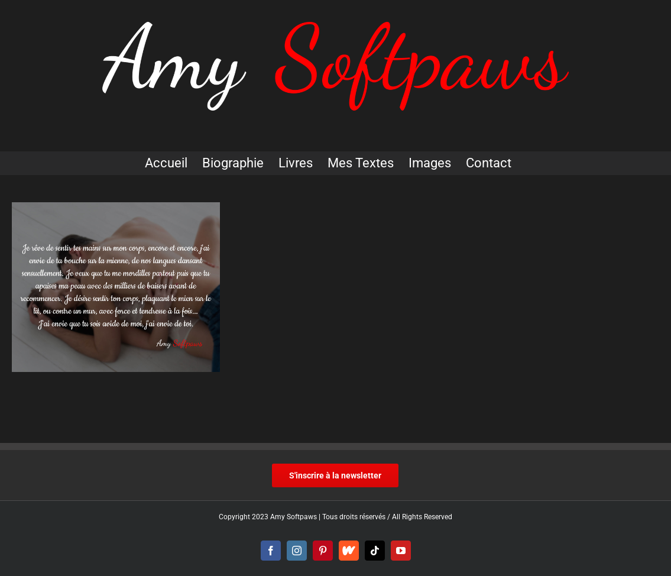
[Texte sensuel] (116, 287)
